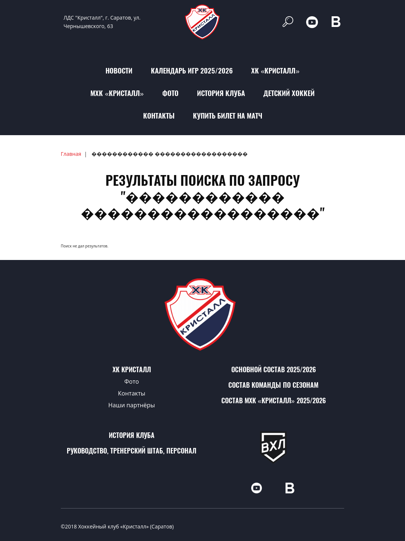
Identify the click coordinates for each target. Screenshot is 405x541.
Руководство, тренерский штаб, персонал (131, 450)
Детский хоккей (289, 93)
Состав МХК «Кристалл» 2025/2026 (273, 400)
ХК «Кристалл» (275, 70)
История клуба (221, 93)
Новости (118, 70)
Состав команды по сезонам (273, 385)
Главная (71, 153)
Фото (170, 93)
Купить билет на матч (227, 115)
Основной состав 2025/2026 (273, 369)
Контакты (158, 115)
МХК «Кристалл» (116, 93)
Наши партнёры (131, 405)
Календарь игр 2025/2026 (192, 70)
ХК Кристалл (131, 369)
